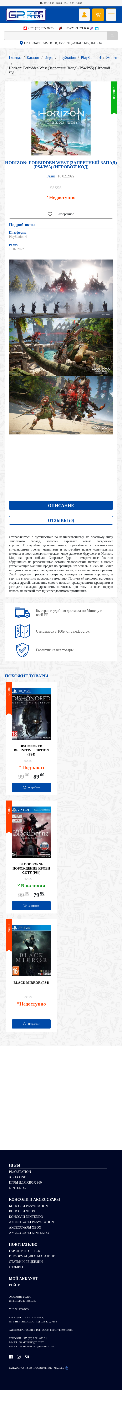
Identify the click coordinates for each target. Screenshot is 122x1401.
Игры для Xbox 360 (25, 1193)
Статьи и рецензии (26, 1272)
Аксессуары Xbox (25, 1238)
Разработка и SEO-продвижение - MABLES (39, 1378)
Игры (49, 58)
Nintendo (17, 1199)
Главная (15, 58)
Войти (14, 1296)
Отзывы (16, 1278)
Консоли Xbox (22, 1222)
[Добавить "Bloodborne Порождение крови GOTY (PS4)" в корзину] (31, 912)
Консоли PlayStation (28, 1217)
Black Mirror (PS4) (31, 992)
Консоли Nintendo (26, 1227)
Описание (61, 505)
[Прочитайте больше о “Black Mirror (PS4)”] (31, 1034)
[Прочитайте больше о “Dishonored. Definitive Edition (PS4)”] (31, 789)
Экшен (111, 58)
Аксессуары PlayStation (31, 1233)
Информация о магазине (32, 1267)
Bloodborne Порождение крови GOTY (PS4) (30, 874)
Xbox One (17, 1188)
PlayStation (67, 58)
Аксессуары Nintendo (29, 1244)
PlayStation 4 (91, 58)
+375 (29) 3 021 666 (76, 28)
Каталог (33, 58)
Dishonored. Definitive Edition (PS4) (31, 751)
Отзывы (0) (61, 520)
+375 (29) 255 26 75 (41, 28)
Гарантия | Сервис (25, 1262)
